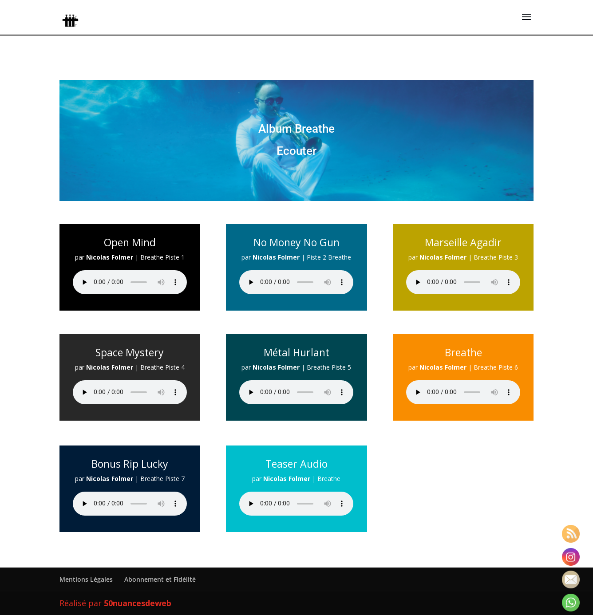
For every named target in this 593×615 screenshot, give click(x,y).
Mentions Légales (86, 579)
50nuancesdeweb (137, 603)
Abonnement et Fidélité (160, 579)
